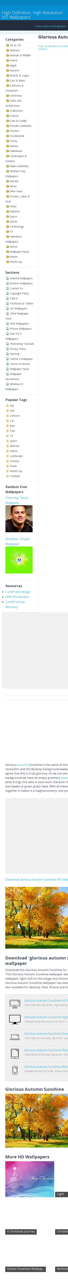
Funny (13, 141)
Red (12, 410)
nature (14, 451)
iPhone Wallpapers (21, 328)
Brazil (13, 466)
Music (13, 186)
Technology (17, 226)
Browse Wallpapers (21, 283)
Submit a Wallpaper (21, 359)
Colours (14, 115)
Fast (12, 430)
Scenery (14, 461)
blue (12, 425)
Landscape (16, 456)
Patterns (15, 211)
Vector (14, 246)
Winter (14, 256)
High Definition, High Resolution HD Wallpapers (32, 15)
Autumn (14, 70)
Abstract (15, 50)
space (13, 441)
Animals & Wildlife (20, 55)
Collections (16, 110)
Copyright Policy (19, 293)
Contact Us (16, 288)
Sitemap (15, 353)
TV (11, 231)
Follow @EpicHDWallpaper (50, 26)
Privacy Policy (18, 348)
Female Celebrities (21, 125)
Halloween (16, 151)
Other (13, 206)
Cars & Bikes (17, 80)
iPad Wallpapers (19, 323)
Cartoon (15, 415)
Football (15, 476)
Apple (13, 65)
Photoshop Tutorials (22, 343)
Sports (14, 221)
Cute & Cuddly (18, 120)
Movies (14, 181)
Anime (13, 60)
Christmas (16, 95)
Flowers (14, 131)
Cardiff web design (18, 592)
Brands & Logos (19, 75)
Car (12, 420)
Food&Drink (17, 136)
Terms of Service (20, 364)
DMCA (14, 298)
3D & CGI (15, 45)
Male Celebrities (19, 166)
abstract (15, 446)
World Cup (16, 261)
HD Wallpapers (18, 308)
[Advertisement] (34, 649)
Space (13, 216)
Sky (12, 405)
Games (14, 146)
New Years (16, 191)
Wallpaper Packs (19, 251)
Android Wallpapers (21, 278)
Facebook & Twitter (21, 303)
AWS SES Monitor (17, 597)
